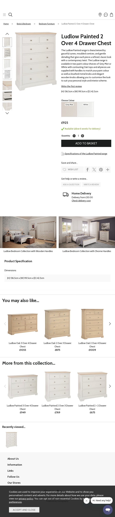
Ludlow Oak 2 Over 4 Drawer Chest (92, 345)
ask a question (71, 184)
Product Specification (18, 261)
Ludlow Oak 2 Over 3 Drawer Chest (57, 345)
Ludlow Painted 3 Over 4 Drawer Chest (22, 407)
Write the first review (71, 86)
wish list (73, 169)
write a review (91, 184)
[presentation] (5, 323)
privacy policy (26, 498)
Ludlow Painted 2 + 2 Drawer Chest (92, 407)
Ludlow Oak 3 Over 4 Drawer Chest (23, 345)
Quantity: (65, 135)
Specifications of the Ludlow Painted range (84, 153)
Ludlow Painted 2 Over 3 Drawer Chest (57, 407)
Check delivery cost (81, 200)
